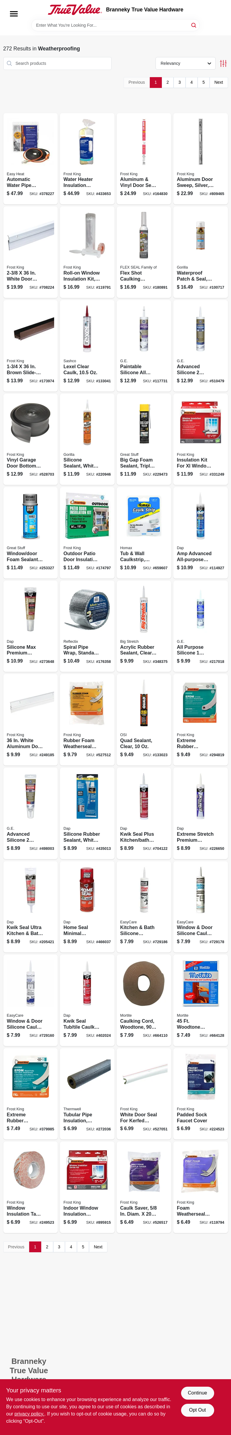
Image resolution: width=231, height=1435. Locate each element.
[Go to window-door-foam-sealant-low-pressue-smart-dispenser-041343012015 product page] (30, 533)
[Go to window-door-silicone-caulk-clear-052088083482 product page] (30, 1000)
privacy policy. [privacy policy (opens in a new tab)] (29, 1413)
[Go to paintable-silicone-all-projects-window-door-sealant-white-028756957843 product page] (144, 346)
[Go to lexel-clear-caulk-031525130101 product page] (87, 346)
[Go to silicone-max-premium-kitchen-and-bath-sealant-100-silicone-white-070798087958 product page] (30, 626)
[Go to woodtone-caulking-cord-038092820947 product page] (200, 1000)
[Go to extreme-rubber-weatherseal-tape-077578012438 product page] (30, 1094)
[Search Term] (115, 25)
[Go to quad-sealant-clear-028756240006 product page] (144, 720)
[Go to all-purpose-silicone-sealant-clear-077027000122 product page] (200, 626)
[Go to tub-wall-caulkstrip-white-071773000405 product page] (144, 533)
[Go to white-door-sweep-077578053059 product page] (30, 252)
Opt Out (197, 1409)
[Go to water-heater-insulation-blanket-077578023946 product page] (87, 159)
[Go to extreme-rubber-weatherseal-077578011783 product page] (200, 720)
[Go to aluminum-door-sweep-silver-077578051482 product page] (200, 159)
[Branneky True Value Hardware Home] (75, 9)
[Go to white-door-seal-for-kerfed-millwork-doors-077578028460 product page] (144, 1094)
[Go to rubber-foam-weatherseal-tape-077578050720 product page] (87, 720)
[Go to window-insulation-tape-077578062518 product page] (30, 1187)
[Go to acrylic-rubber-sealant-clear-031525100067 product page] (144, 626)
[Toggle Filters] (223, 63)
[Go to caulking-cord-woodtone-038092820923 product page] (144, 1000)
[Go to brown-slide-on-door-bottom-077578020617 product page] (30, 346)
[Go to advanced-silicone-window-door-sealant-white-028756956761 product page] (200, 346)
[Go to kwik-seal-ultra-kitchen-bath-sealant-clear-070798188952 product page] (30, 907)
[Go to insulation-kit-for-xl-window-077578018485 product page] (200, 439)
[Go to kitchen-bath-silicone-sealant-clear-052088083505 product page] (144, 907)
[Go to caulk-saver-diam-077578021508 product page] (144, 1187)
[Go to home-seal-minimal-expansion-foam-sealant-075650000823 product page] (87, 907)
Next (218, 82)
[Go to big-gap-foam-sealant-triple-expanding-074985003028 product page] (144, 439)
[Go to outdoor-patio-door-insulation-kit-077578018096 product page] (87, 533)
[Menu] (14, 14)
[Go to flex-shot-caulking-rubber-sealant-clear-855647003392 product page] (144, 252)
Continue (197, 1392)
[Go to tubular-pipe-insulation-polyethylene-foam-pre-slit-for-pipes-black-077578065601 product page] (87, 1094)
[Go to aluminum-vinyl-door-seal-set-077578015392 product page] (144, 159)
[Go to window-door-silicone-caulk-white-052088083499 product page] (200, 907)
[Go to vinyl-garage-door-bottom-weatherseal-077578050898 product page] (30, 439)
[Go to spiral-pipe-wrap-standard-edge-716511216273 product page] (87, 626)
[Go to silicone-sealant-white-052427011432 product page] (87, 439)
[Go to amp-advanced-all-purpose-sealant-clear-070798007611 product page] (200, 533)
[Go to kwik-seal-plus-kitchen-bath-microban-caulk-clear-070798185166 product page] (144, 813)
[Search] (194, 25)
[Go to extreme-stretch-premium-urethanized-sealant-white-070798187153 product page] (200, 813)
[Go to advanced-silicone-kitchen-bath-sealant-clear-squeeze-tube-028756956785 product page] (30, 813)
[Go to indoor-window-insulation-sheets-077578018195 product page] (87, 1187)
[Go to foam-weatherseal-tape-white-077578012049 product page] (200, 1187)
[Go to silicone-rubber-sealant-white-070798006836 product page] (87, 813)
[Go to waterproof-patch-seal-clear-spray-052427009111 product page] (200, 252)
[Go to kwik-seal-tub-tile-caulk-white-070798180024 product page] (87, 1000)
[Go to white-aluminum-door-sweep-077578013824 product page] (30, 720)
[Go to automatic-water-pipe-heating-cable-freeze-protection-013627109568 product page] (30, 159)
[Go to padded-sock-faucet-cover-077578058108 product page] (200, 1094)
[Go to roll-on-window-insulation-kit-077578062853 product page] (87, 252)
